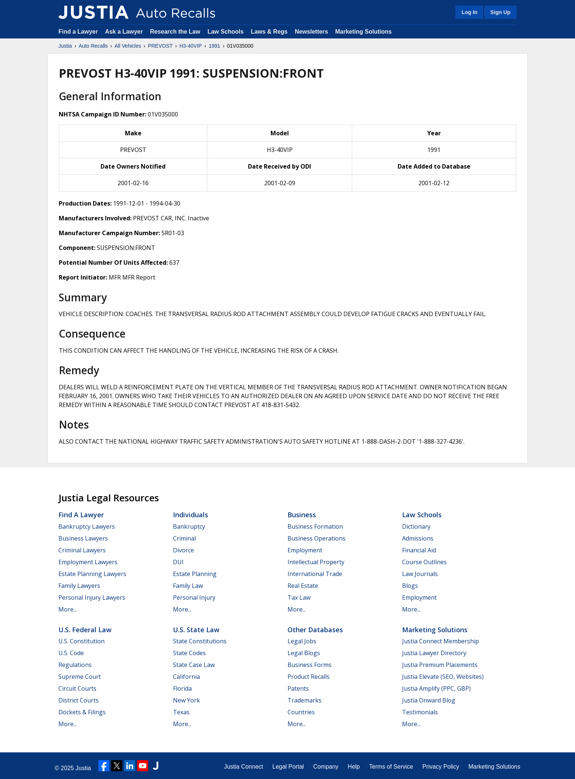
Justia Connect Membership (440, 641)
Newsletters (311, 31)
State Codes (189, 653)
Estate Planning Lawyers (92, 574)
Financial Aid (419, 550)
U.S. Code (71, 653)
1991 (214, 46)
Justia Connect (243, 766)
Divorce (183, 550)
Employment (305, 550)
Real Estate (303, 586)
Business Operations (317, 538)
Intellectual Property (316, 562)
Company (325, 766)
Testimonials (420, 712)
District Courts (78, 700)
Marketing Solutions (363, 31)
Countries (301, 712)
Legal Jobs (302, 641)
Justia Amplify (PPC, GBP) (436, 688)
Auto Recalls (93, 46)
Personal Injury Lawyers (91, 597)
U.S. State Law (196, 629)
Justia (65, 46)
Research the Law (175, 31)
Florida (182, 688)
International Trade (315, 574)
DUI (178, 562)
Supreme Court (79, 677)
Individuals (190, 514)
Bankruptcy (189, 526)
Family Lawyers (79, 586)
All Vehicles (128, 46)
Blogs (410, 586)
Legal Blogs (304, 653)
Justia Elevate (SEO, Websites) (443, 677)
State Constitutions (200, 641)
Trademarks (304, 700)
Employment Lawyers (88, 562)
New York (186, 700)
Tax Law (299, 597)
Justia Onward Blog (428, 700)
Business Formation (315, 526)
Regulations (75, 665)
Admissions (417, 538)
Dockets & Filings (82, 712)
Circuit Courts (77, 688)
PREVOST (160, 46)
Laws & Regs (269, 31)
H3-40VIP (190, 46)
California (186, 677)
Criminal (184, 538)
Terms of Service (391, 766)
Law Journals (420, 574)
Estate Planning (195, 574)
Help (354, 766)
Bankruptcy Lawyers (86, 526)
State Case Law (194, 665)
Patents (298, 688)
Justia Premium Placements (439, 665)
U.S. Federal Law (85, 629)
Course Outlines (424, 562)
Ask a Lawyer (124, 31)
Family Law (188, 586)
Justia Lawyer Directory (434, 653)
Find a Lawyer (78, 31)
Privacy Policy (440, 766)
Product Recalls (309, 677)
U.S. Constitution (81, 641)
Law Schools (225, 31)
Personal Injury (194, 597)
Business (302, 514)
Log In (469, 12)
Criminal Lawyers (82, 550)
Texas (181, 712)
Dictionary (416, 526)
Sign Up (500, 12)
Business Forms (309, 665)
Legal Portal (288, 766)
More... (67, 609)
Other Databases (315, 629)
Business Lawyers (83, 538)
